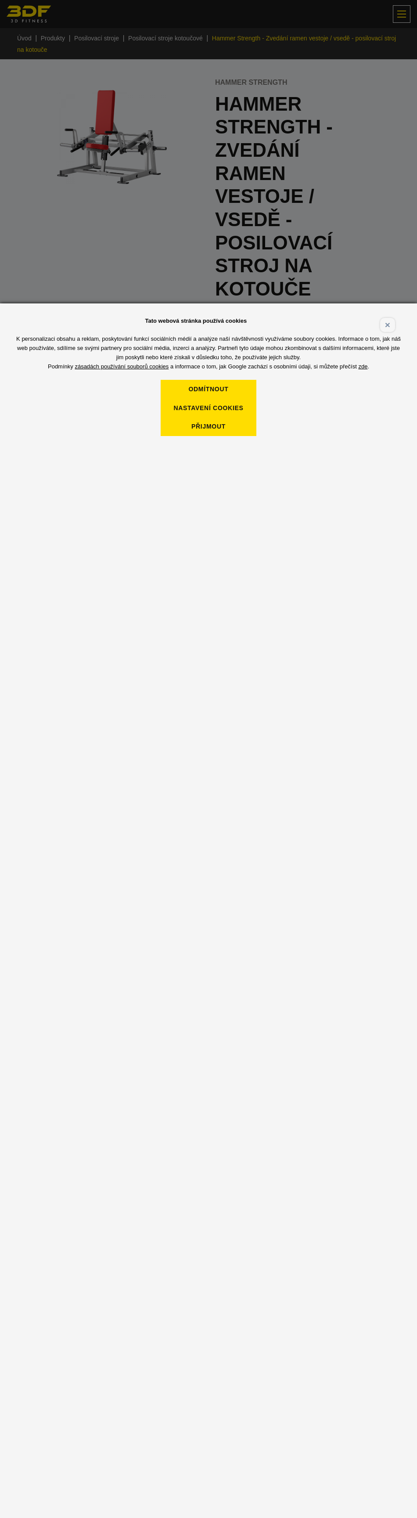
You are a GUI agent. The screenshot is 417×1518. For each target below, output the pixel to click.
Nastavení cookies (208, 407)
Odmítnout (208, 389)
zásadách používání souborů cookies (122, 366)
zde (362, 366)
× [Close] (387, 325)
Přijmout (208, 426)
